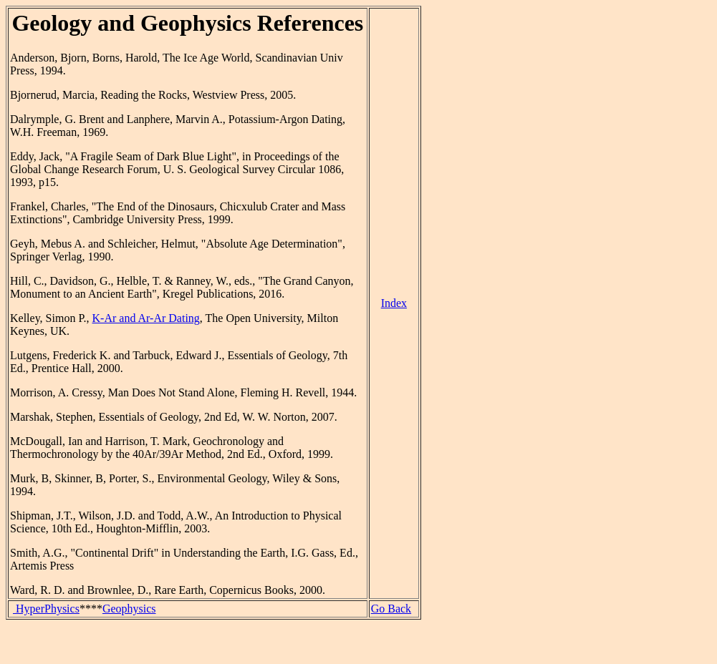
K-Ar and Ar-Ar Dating (146, 318)
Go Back (391, 608)
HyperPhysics (46, 608)
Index (394, 303)
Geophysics (129, 608)
